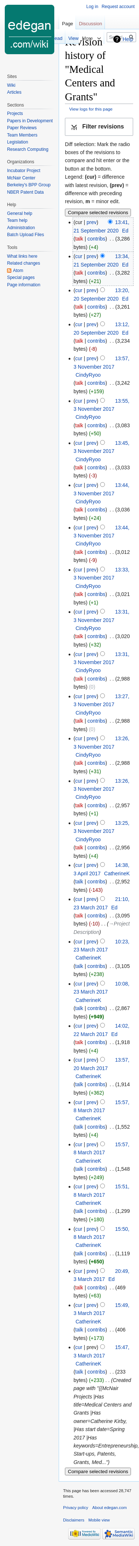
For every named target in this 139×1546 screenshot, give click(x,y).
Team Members (22, 135)
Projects (15, 113)
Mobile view (99, 1520)
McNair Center (21, 177)
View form (59, 38)
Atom (18, 270)
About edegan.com (109, 1507)
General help (19, 213)
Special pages (20, 277)
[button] (99, 127)
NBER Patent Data (25, 192)
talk (79, 239)
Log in (92, 6)
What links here (22, 256)
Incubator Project (23, 170)
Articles (14, 92)
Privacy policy (75, 1507)
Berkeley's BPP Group (29, 184)
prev (91, 222)
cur (78, 256)
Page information (23, 284)
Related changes (23, 263)
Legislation (17, 142)
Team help (17, 220)
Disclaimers (73, 1520)
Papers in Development (30, 120)
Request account (118, 6)
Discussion (90, 23)
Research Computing (27, 149)
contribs (96, 239)
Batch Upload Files (25, 234)
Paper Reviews (22, 127)
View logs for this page (91, 109)
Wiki (11, 85)
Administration (21, 227)
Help (127, 39)
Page (67, 23)
